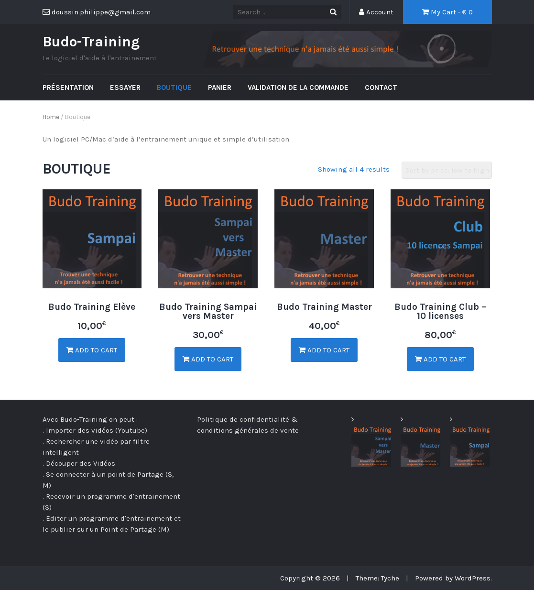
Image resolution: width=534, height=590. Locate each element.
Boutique (174, 87)
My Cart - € (447, 12)
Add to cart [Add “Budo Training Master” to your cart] (324, 350)
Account (376, 12)
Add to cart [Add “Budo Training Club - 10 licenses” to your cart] (440, 359)
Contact (381, 87)
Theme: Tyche (377, 578)
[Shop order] (447, 170)
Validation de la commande (298, 87)
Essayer (125, 87)
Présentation (68, 87)
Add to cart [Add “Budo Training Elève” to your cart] (91, 350)
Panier (219, 87)
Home (51, 116)
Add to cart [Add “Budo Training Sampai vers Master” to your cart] (208, 359)
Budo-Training (91, 41)
